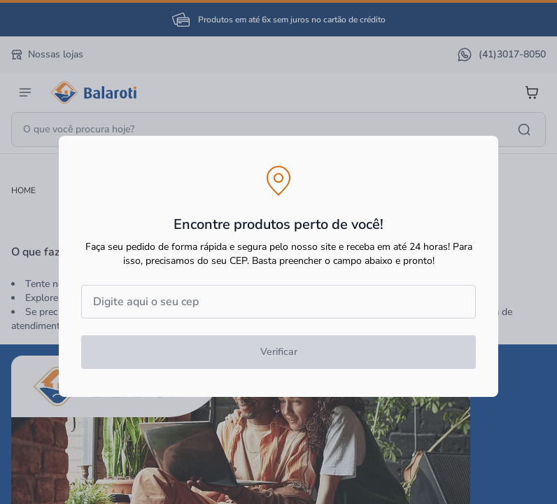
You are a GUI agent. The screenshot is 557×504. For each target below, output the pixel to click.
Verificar (278, 351)
